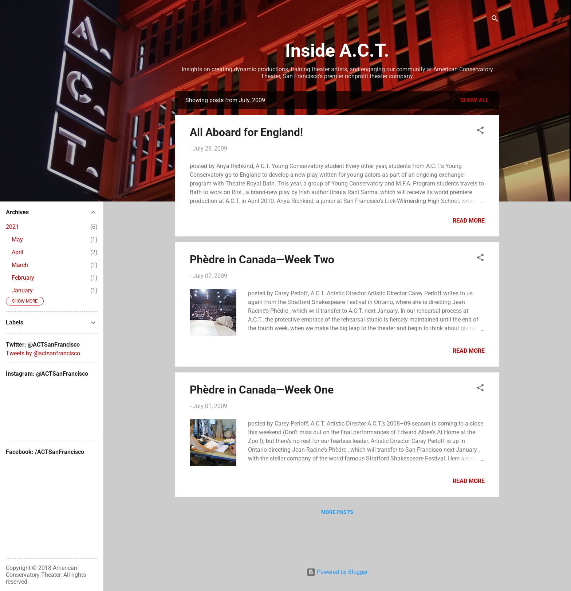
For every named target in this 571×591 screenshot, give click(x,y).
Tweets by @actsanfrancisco (43, 353)
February (23, 277)
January (22, 290)
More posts (337, 512)
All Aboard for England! (246, 132)
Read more (469, 220)
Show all (474, 100)
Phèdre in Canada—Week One (262, 389)
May (17, 239)
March (20, 264)
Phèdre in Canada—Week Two (262, 259)
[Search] (495, 20)
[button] (480, 131)
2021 (12, 226)
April (17, 252)
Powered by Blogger (337, 571)
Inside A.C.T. (337, 50)
